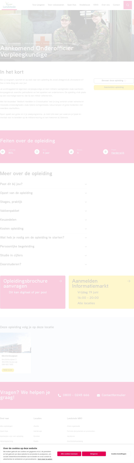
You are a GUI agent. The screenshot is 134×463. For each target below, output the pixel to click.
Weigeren (94, 454)
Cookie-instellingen (118, 454)
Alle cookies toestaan (69, 454)
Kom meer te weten (45, 459)
